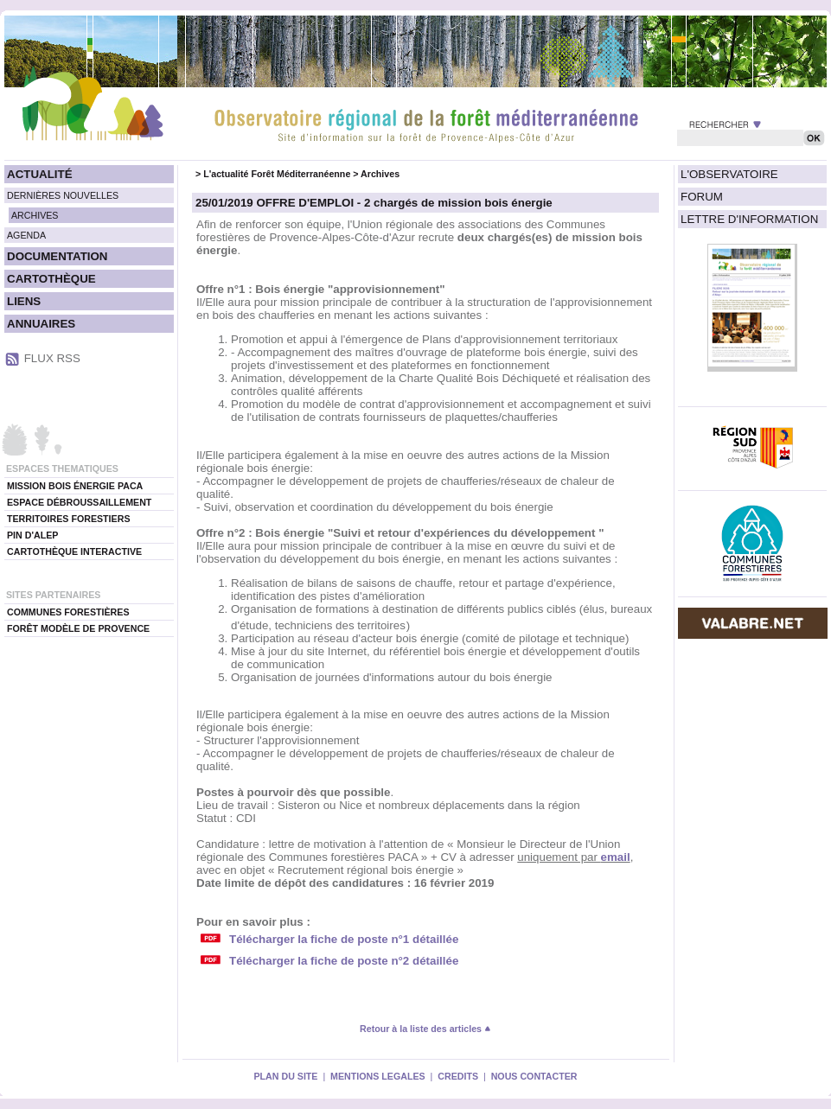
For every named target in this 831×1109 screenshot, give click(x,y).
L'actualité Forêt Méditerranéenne (276, 174)
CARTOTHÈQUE (51, 278)
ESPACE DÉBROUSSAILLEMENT (79, 502)
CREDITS (458, 1076)
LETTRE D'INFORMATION (749, 219)
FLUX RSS (52, 358)
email (615, 857)
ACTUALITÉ (40, 174)
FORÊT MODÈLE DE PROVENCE (78, 628)
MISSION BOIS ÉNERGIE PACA (75, 486)
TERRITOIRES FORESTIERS (69, 518)
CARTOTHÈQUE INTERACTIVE (74, 551)
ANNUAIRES (41, 323)
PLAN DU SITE (285, 1076)
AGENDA (26, 235)
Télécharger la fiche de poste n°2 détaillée (343, 960)
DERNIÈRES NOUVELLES (62, 195)
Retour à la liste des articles (425, 1028)
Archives (380, 174)
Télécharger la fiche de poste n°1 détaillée (343, 939)
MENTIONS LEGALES (377, 1076)
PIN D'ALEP (32, 535)
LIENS (24, 301)
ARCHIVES (34, 215)
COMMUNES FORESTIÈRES (68, 612)
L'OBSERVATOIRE (729, 174)
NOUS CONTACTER (534, 1076)
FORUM (702, 196)
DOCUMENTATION (57, 256)
